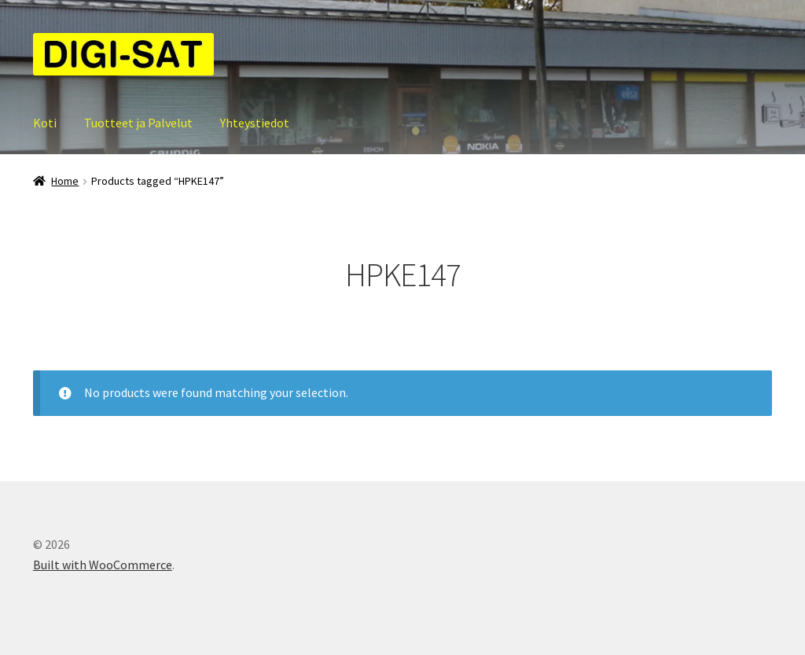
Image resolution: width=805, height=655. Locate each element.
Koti (45, 123)
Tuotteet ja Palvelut (138, 123)
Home (65, 181)
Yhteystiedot (254, 123)
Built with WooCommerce (102, 564)
